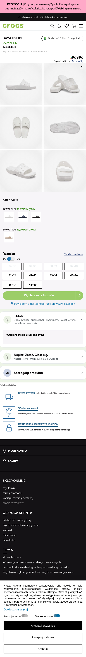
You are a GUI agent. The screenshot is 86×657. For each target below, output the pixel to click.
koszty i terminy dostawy (18, 498)
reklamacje (9, 535)
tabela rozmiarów (13, 503)
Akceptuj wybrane (43, 637)
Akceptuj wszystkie (43, 625)
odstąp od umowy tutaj (17, 520)
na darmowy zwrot (54, 17)
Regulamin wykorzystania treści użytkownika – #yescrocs (38, 572)
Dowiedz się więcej (16, 609)
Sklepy (11, 461)
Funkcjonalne (13, 616)
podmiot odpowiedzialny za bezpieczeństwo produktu (36, 567)
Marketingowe (44, 616)
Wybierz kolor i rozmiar (39, 295)
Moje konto (15, 451)
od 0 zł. (28, 17)
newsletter (9, 540)
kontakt (7, 530)
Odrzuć (43, 648)
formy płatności (12, 493)
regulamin (9, 488)
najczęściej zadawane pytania (21, 525)
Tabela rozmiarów (73, 254)
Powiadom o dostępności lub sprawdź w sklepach (44, 304)
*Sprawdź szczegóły (72, 8)
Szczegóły (77, 61)
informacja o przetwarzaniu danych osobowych (32, 562)
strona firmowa (12, 557)
